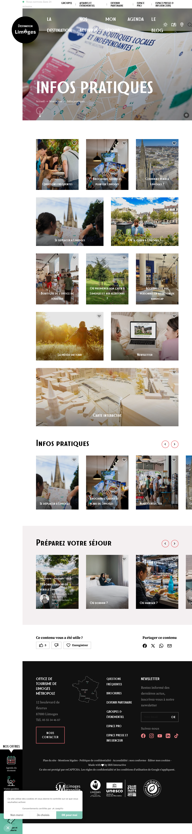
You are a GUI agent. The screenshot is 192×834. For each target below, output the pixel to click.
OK (173, 717)
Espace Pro (114, 735)
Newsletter (144, 354)
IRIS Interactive (117, 775)
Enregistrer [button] (77, 645)
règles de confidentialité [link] (99, 780)
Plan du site (49, 771)
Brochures (114, 694)
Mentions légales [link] (68, 771)
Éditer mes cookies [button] (159, 771)
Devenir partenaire (114, 707)
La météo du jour (70, 354)
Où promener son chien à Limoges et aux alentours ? (107, 292)
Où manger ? (150, 602)
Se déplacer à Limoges (69, 239)
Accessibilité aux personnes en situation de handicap (157, 292)
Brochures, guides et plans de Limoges (107, 181)
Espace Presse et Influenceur (118, 748)
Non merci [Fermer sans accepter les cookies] (16, 815)
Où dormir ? (100, 602)
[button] (7, 827)
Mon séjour (55, 101)
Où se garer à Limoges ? (144, 239)
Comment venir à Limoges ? (157, 181)
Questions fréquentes (57, 183)
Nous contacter (152, 503)
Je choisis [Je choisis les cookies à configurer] (43, 815)
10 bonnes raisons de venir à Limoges (56, 586)
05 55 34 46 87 (52, 720)
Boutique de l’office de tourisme (57, 295)
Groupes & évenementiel (115, 723)
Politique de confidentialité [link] (95, 771)
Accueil (40, 101)
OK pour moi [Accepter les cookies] (69, 815)
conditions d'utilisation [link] (134, 780)
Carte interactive (107, 413)
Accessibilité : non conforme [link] (129, 771)
